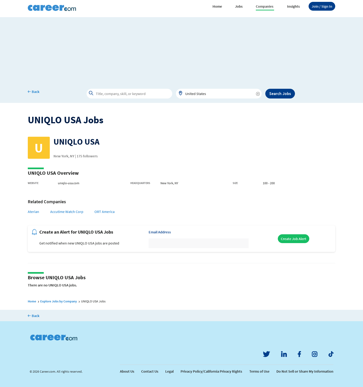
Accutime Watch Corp (66, 211)
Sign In (322, 6)
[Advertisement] (181, 49)
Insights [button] (293, 6)
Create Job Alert (293, 238)
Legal (169, 371)
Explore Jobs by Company (58, 301)
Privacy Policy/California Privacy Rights (211, 371)
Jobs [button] (239, 6)
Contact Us (149, 371)
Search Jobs (280, 93)
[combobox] (219, 93)
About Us (127, 371)
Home (217, 6)
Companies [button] (264, 6)
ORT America (104, 211)
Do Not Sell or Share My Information (304, 371)
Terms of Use (259, 371)
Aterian (33, 211)
